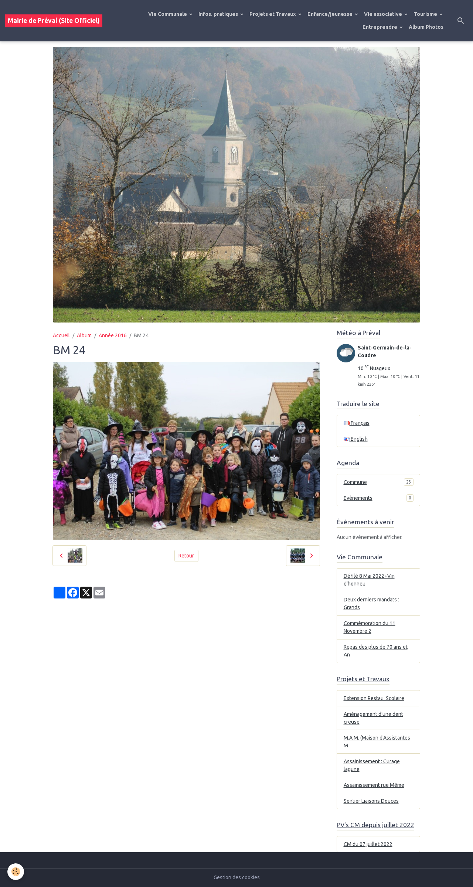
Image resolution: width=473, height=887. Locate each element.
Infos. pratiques (218, 14)
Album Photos (426, 27)
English (356, 439)
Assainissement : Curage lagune (372, 765)
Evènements (379, 498)
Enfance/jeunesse (330, 14)
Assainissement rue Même (374, 785)
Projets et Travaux (273, 14)
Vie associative (383, 14)
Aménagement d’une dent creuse (373, 718)
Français (357, 423)
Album (84, 335)
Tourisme (426, 14)
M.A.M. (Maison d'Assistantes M (377, 741)
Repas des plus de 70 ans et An (376, 651)
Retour (186, 556)
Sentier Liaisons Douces (371, 801)
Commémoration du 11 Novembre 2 (369, 627)
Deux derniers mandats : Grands (371, 603)
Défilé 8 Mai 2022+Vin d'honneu (369, 580)
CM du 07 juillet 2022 (368, 844)
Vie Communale (168, 14)
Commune (379, 482)
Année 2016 (113, 335)
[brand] (53, 20)
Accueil (61, 335)
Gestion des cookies (237, 877)
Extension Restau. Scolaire (374, 698)
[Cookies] (15, 871)
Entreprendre (380, 27)
